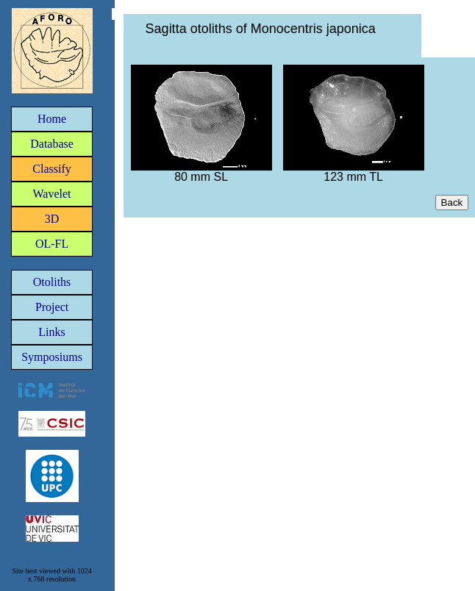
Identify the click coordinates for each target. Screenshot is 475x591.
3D (52, 218)
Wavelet (52, 193)
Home (52, 118)
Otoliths (52, 282)
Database (52, 143)
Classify (51, 168)
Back (452, 202)
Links (51, 332)
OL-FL (51, 243)
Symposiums (51, 357)
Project (51, 307)
